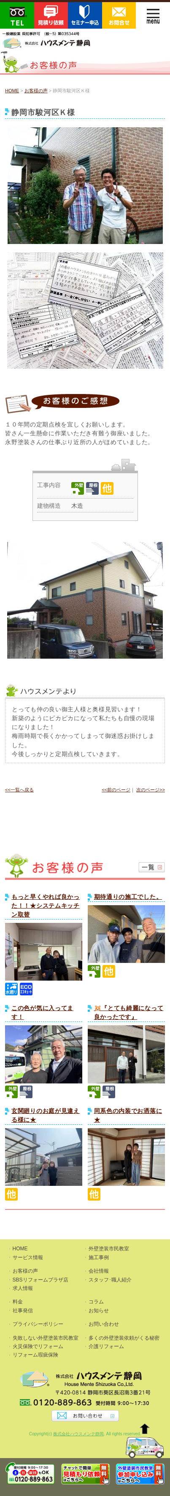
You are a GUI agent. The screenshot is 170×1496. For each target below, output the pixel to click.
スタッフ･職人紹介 (110, 1280)
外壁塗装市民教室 (109, 1249)
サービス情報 (28, 1257)
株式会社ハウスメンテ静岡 (78, 1434)
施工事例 (99, 1257)
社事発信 (23, 1311)
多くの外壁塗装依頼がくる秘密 (124, 1338)
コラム (96, 1302)
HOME (12, 90)
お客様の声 (36, 90)
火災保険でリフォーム (38, 1346)
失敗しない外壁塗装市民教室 (45, 1338)
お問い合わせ (104, 1324)
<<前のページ (116, 789)
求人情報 (23, 1288)
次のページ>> (150, 789)
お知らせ (99, 1311)
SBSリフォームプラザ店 (40, 1280)
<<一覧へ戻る (19, 789)
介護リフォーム (106, 1346)
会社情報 (99, 1271)
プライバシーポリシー (38, 1324)
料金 (18, 1302)
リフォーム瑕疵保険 (35, 1355)
